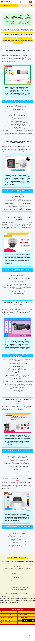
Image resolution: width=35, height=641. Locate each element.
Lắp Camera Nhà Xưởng (23, 622)
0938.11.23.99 (28, 621)
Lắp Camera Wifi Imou (23, 614)
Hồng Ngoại (11, 40)
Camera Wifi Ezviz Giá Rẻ (7, 617)
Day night (26, 38)
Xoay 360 (30, 40)
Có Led (10, 38)
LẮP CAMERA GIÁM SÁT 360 (17, 558)
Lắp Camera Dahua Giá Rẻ (7, 614)
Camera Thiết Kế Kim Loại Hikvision (18, 34)
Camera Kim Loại (5, 46)
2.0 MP (5, 38)
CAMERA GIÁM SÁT (9, 2)
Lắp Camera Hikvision (6, 612)
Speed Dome (24, 40)
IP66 (14, 43)
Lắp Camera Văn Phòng (6, 622)
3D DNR (5, 40)
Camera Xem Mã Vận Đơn (7, 620)
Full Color (17, 40)
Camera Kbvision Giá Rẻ (24, 612)
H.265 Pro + (19, 43)
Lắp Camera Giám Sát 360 (24, 617)
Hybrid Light (20, 38)
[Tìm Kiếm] (24, 2)
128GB (14, 38)
